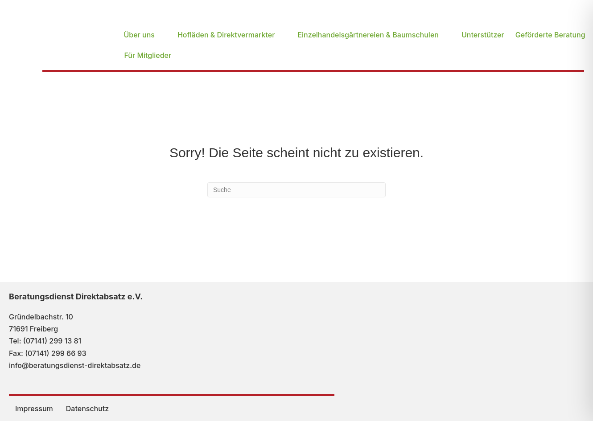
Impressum (34, 408)
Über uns (139, 34)
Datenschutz (87, 408)
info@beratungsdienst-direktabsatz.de (74, 365)
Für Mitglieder (147, 55)
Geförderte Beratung (550, 34)
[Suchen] (296, 189)
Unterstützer (482, 34)
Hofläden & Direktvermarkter (226, 34)
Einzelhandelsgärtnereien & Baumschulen (368, 34)
